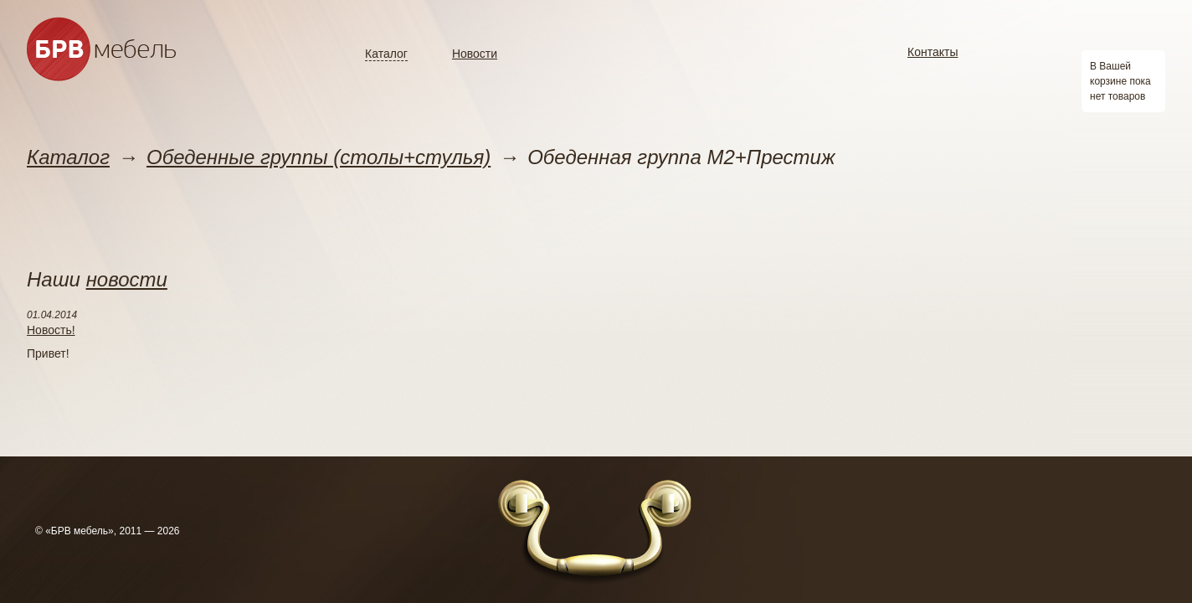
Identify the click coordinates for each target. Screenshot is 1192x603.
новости (126, 279)
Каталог (386, 53)
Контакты (932, 52)
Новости (474, 53)
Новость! (51, 330)
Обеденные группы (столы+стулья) (318, 157)
